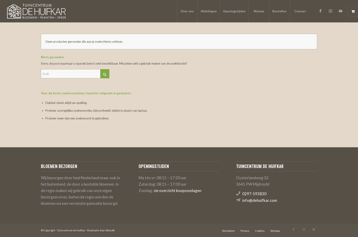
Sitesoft (110, 230)
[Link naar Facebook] (320, 11)
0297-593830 (254, 193)
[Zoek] (75, 73)
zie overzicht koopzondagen (177, 190)
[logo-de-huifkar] (36, 11)
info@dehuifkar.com (259, 200)
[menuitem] (187, 11)
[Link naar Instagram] (330, 11)
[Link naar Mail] (340, 11)
